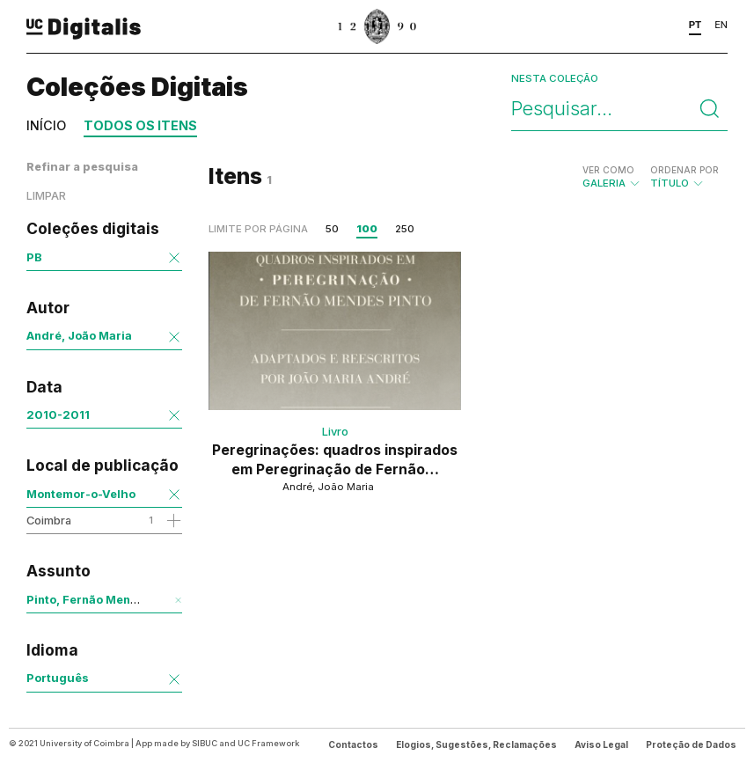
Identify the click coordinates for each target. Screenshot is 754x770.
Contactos (353, 744)
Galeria (611, 177)
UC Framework (268, 743)
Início (46, 125)
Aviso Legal (601, 744)
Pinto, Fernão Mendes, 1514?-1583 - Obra (145, 599)
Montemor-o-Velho (80, 494)
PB (34, 257)
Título (684, 177)
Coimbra (48, 520)
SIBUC (204, 743)
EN (721, 24)
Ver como (608, 170)
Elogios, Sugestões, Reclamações (476, 744)
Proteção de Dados (691, 744)
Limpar (46, 195)
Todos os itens (140, 125)
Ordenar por (684, 170)
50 (332, 229)
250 (404, 229)
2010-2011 (58, 414)
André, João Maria (79, 335)
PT (695, 24)
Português (57, 678)
